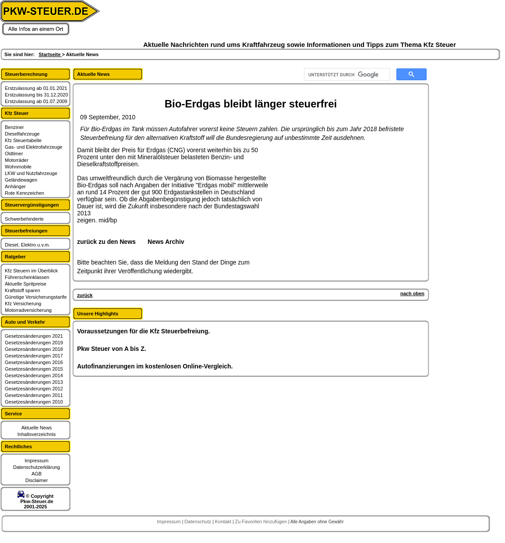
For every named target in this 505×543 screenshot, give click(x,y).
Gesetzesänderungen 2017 (34, 355)
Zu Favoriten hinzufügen (261, 521)
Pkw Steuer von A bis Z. (111, 348)
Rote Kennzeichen (24, 193)
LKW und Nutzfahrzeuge (31, 173)
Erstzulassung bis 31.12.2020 (36, 94)
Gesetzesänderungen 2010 (34, 401)
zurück (84, 295)
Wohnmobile (18, 166)
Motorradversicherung (28, 310)
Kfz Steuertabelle (23, 140)
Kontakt (224, 521)
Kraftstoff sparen (22, 290)
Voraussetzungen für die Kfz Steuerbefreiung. (143, 331)
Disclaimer (36, 480)
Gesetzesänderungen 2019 (34, 342)
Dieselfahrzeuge (22, 133)
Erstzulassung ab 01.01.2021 (36, 88)
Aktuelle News (36, 427)
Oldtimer (14, 153)
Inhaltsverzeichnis (37, 434)
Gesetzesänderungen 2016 (34, 362)
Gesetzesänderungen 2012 (34, 388)
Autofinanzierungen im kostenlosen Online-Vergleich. (155, 366)
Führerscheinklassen (27, 277)
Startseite (50, 54)
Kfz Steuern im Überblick (31, 270)
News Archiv (166, 241)
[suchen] (346, 75)
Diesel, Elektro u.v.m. (27, 244)
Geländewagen (21, 179)
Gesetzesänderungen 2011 (34, 395)
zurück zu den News (106, 241)
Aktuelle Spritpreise (25, 283)
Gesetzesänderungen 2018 (34, 349)
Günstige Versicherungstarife (36, 297)
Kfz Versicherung (23, 303)
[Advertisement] (335, 201)
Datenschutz (198, 521)
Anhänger (15, 186)
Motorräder (16, 160)
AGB (37, 473)
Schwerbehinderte (24, 218)
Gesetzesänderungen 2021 (34, 336)
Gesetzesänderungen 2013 (34, 382)
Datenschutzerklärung (36, 467)
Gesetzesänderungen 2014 (34, 375)
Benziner (14, 127)
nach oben (412, 293)
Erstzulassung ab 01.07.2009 (36, 101)
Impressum (36, 460)
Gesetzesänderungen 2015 (34, 369)
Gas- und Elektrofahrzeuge (33, 147)
